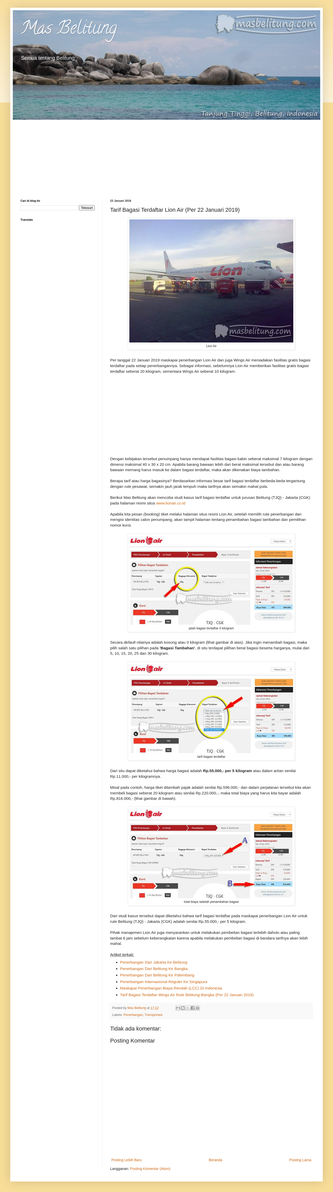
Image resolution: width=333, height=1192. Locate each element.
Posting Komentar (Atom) (150, 1169)
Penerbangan (133, 1015)
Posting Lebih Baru (126, 1160)
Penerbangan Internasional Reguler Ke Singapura (163, 981)
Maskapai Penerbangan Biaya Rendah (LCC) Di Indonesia (171, 988)
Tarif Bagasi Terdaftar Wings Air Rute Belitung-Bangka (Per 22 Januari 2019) (187, 995)
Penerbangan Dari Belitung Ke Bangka (154, 968)
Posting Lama (300, 1160)
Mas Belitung (68, 30)
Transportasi (154, 1015)
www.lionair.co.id (170, 503)
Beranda (215, 1160)
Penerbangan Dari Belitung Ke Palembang (157, 975)
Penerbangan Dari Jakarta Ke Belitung (154, 962)
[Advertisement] (166, 155)
